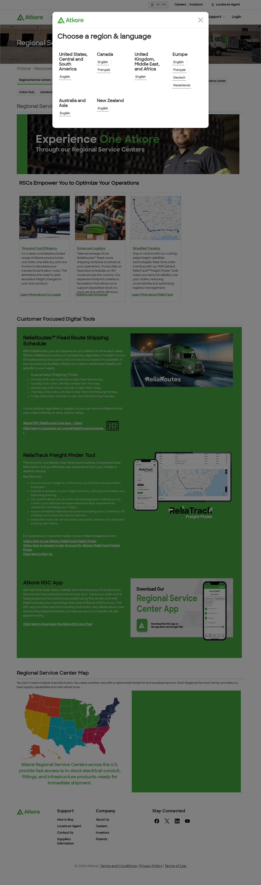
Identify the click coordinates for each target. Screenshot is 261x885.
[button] (201, 20)
